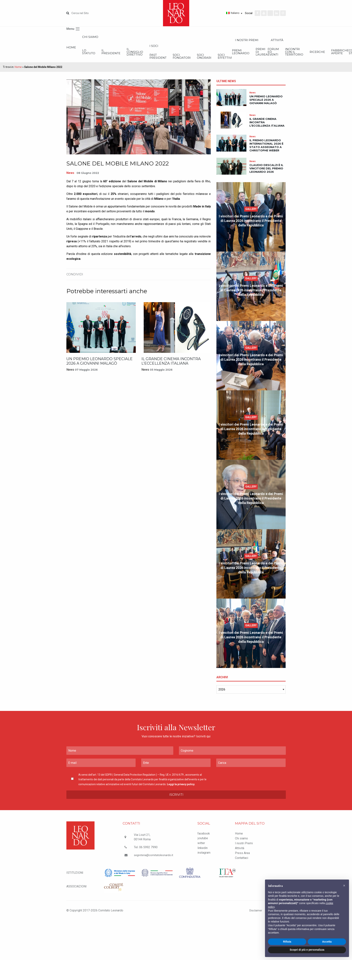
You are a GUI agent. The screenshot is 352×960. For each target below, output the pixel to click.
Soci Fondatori (250, 60)
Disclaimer (253, 915)
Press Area (242, 857)
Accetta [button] (327, 941)
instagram (203, 857)
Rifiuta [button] (287, 941)
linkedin (202, 852)
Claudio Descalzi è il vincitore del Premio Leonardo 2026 (266, 173)
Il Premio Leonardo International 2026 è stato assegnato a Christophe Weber (266, 150)
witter (201, 848)
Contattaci (241, 862)
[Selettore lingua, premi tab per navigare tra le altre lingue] (221, 13)
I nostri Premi (244, 848)
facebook (203, 838)
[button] (344, 886)
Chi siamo (103, 38)
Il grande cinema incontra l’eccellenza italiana (171, 365)
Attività (239, 853)
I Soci (208, 48)
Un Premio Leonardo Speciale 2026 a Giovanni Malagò (99, 365)
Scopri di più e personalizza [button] (307, 949)
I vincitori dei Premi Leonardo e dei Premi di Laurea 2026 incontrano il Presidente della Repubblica (251, 225)
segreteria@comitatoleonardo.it (154, 860)
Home (71, 50)
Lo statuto (102, 55)
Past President (213, 60)
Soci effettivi (321, 60)
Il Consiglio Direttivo (176, 55)
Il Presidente (139, 55)
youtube (202, 843)
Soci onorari (286, 60)
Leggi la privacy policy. (181, 788)
